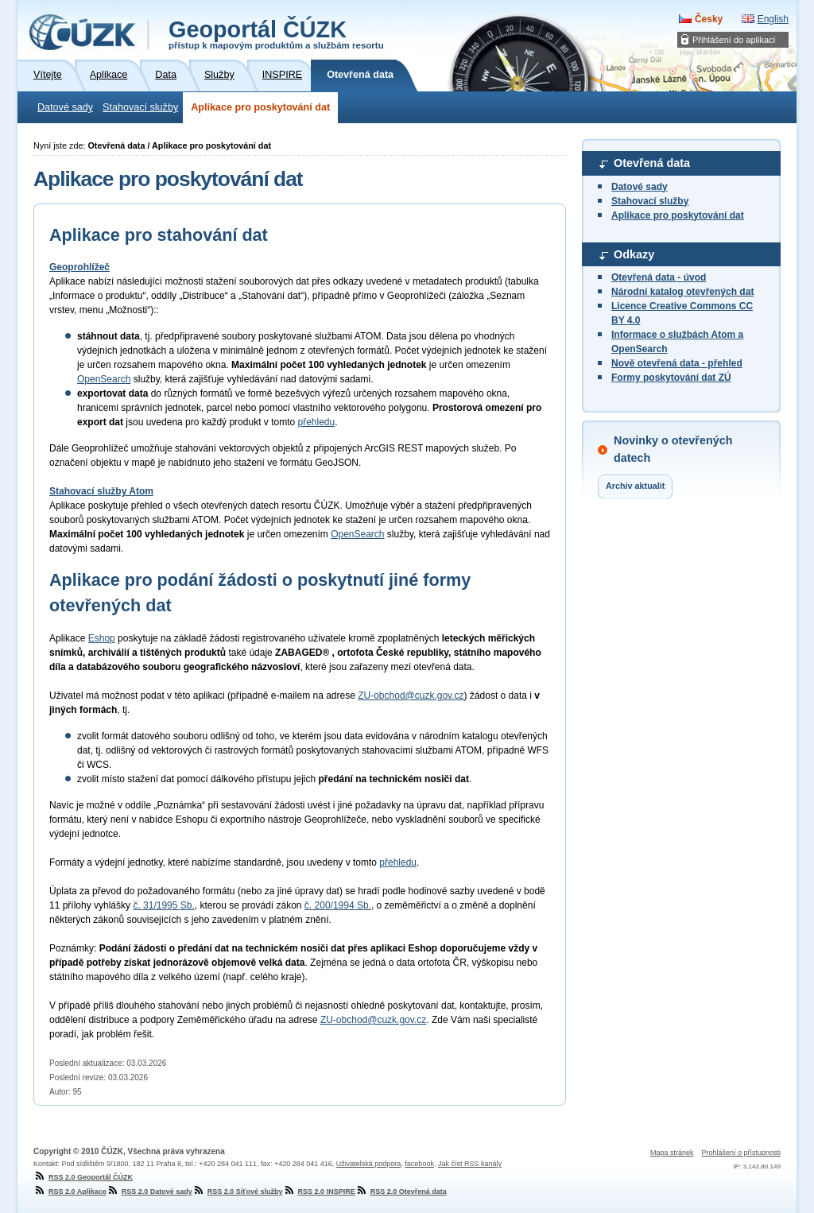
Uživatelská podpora (368, 1164)
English (773, 19)
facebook (419, 1164)
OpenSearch (103, 379)
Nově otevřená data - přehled (676, 363)
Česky (709, 19)
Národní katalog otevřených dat (682, 291)
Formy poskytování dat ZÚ (671, 377)
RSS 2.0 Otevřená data (401, 1192)
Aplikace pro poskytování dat (260, 107)
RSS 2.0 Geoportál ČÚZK (83, 1177)
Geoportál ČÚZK (276, 33)
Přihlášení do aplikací (734, 40)
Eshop (101, 638)
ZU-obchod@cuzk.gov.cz (410, 695)
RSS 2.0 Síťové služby (237, 1192)
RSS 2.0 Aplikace (70, 1192)
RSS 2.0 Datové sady (149, 1192)
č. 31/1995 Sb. (163, 905)
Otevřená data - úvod (658, 277)
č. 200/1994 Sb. (337, 905)
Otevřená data (652, 163)
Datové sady (65, 107)
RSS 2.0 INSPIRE (319, 1192)
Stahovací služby (140, 107)
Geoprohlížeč (79, 267)
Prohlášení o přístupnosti (741, 1153)
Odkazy (634, 254)
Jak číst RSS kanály (470, 1164)
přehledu (316, 422)
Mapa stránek (672, 1153)
